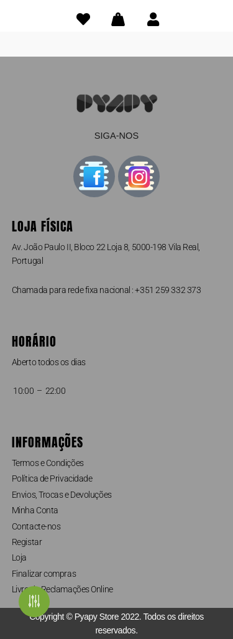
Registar (27, 542)
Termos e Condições (48, 463)
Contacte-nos (36, 526)
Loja (19, 557)
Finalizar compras (44, 574)
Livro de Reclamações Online (62, 589)
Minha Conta (35, 510)
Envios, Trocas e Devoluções (62, 495)
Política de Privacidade (52, 478)
